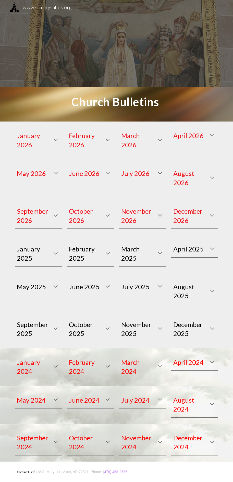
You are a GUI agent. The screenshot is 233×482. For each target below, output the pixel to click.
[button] (56, 140)
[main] (116, 104)
